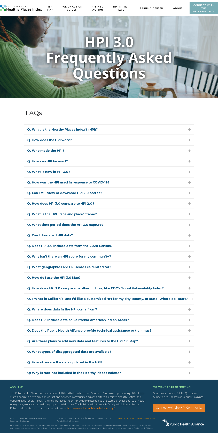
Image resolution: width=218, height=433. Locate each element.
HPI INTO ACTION (98, 8)
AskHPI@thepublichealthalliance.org (136, 418)
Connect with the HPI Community (179, 407)
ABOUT (178, 8)
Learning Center (150, 8)
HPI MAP (50, 8)
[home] (21, 8)
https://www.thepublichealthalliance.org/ (91, 408)
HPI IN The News (120, 8)
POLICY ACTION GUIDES (71, 8)
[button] (151, 8)
